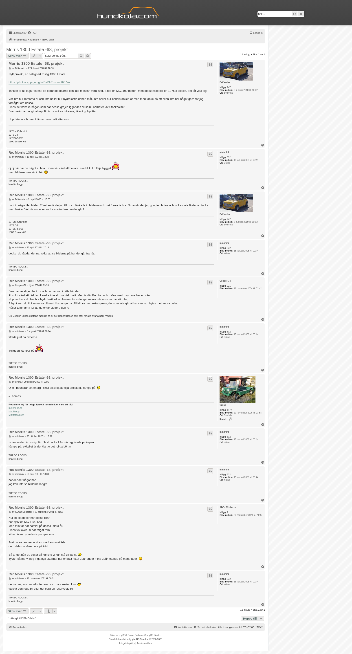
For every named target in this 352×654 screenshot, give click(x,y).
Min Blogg (14, 411)
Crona (223, 405)
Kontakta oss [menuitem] (183, 627)
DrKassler (225, 82)
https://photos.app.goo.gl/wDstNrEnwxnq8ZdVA (39, 82)
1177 (229, 410)
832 (229, 157)
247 (229, 87)
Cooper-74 (225, 281)
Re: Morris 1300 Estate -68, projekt (36, 152)
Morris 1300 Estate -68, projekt (37, 49)
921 (229, 286)
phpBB (122, 635)
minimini (224, 152)
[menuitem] (32, 33)
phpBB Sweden (140, 639)
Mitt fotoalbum (16, 415)
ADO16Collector (228, 507)
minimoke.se (15, 408)
